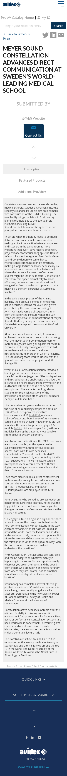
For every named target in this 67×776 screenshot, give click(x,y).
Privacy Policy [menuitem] (35, 758)
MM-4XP (14, 412)
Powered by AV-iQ (48, 666)
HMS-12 (12, 486)
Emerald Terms (14, 666)
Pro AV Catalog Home (18, 17)
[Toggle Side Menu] (61, 3)
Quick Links (31, 679)
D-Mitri (18, 428)
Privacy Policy (30, 666)
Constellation (20, 227)
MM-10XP (35, 415)
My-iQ (43, 17)
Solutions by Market (31, 695)
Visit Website (33, 118)
